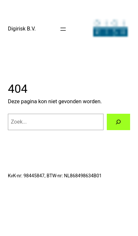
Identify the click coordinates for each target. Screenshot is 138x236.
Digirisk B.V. (22, 29)
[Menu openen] (63, 29)
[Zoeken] (118, 122)
